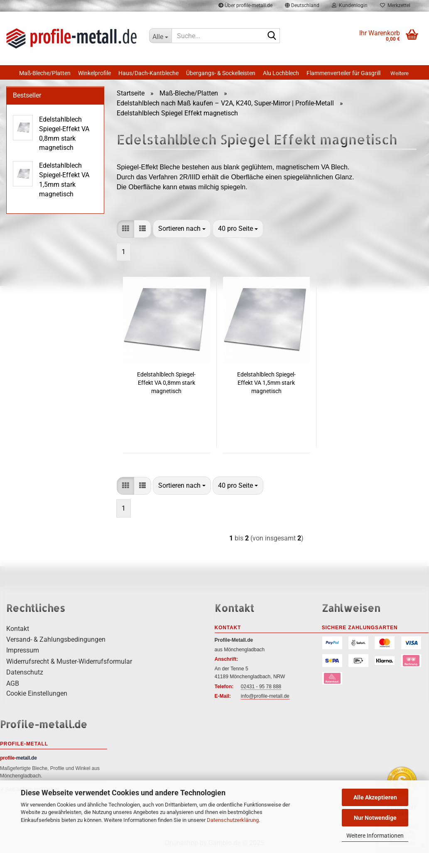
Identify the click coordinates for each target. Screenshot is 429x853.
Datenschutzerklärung (233, 820)
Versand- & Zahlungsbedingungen (55, 639)
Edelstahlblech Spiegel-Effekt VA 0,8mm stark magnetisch (166, 382)
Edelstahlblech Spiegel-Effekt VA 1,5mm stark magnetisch (266, 382)
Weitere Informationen (375, 835)
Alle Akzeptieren (375, 797)
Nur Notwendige (375, 817)
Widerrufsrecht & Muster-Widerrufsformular (69, 661)
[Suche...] (160, 35)
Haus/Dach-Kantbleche (148, 73)
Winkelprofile (94, 73)
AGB (12, 683)
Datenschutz (24, 672)
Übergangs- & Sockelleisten (220, 73)
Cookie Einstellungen (36, 693)
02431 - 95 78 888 (261, 686)
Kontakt (17, 629)
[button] (125, 229)
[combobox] (182, 229)
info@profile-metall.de (265, 696)
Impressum (22, 650)
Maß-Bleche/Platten (45, 73)
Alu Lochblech (281, 73)
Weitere (399, 73)
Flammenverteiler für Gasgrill (343, 73)
